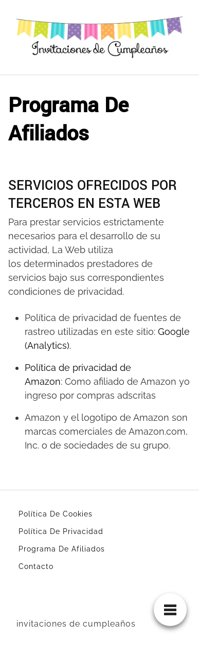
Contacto (36, 566)
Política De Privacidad (61, 531)
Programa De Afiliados (62, 549)
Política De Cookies (56, 514)
